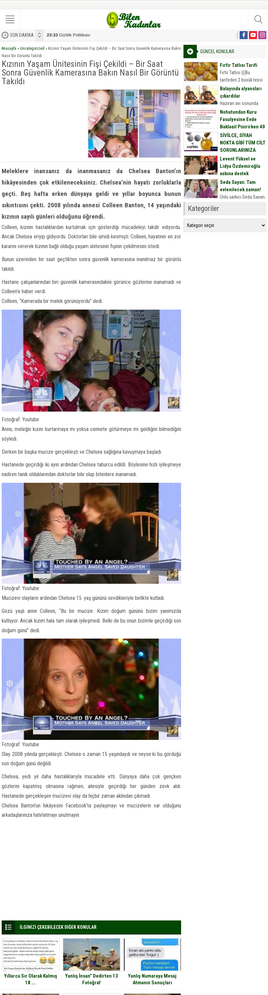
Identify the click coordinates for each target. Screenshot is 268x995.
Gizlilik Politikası (68, 34)
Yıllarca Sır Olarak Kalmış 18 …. (30, 979)
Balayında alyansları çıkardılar (241, 92)
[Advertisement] (43, 122)
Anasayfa (9, 48)
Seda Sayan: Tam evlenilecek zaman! (240, 186)
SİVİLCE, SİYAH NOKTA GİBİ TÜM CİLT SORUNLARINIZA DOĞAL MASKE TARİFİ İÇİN (243, 150)
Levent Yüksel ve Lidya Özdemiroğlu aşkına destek (240, 166)
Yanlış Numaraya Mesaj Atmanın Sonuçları (152, 979)
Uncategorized (32, 48)
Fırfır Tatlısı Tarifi (238, 65)
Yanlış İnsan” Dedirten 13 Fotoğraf (91, 979)
